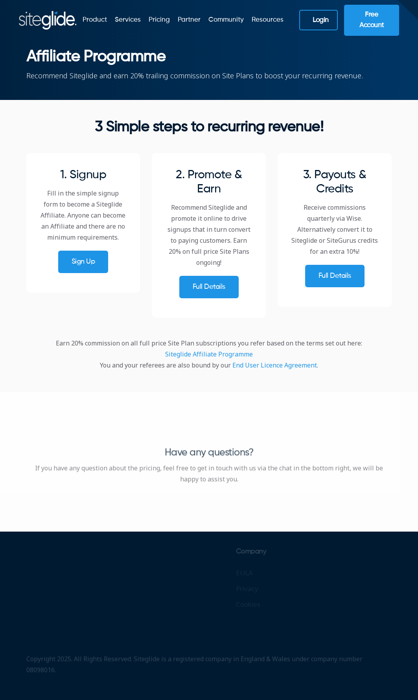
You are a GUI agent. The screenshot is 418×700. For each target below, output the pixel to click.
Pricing (159, 20)
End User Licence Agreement (274, 365)
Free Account (371, 20)
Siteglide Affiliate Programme (209, 354)
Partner (189, 20)
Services (128, 20)
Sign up (83, 261)
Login (321, 20)
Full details (209, 286)
